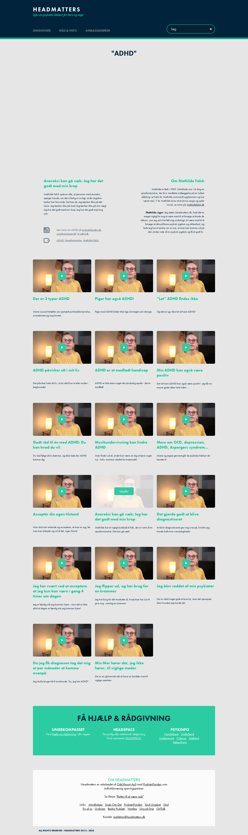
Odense (181, 738)
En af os (87, 809)
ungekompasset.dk (66, 233)
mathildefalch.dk (195, 204)
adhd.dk (84, 233)
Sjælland (194, 738)
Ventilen (132, 809)
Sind (166, 805)
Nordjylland (171, 734)
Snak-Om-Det (113, 805)
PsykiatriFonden (152, 784)
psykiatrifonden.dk (91, 230)
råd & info (68, 29)
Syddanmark (166, 738)
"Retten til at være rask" (130, 796)
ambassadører (97, 29)
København (180, 742)
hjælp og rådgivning (64, 734)
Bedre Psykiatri (116, 809)
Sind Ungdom (153, 805)
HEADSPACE (133, 738)
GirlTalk (160, 809)
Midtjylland (187, 734)
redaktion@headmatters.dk (129, 817)
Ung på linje (147, 809)
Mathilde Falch (91, 240)
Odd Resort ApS (126, 784)
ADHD (60, 240)
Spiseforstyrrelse (73, 240)
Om (187, 180)
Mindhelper (96, 805)
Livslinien (100, 809)
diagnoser (42, 29)
